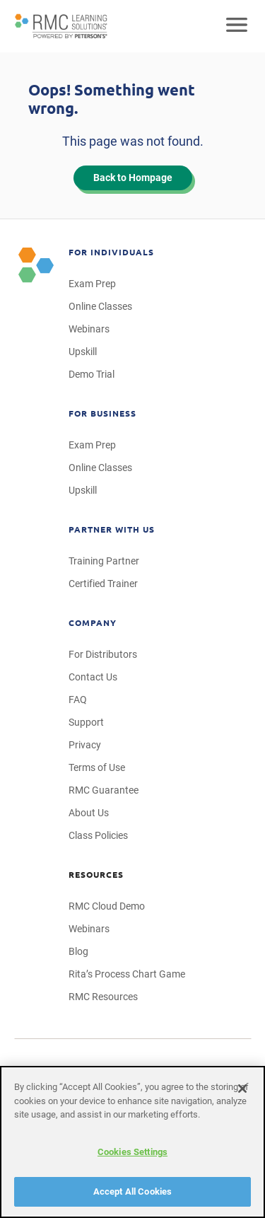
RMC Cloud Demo (107, 906)
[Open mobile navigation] (237, 26)
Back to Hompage (132, 177)
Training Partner (104, 561)
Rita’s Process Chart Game (127, 974)
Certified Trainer (103, 583)
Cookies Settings (132, 1152)
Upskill (83, 351)
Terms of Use (97, 767)
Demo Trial (91, 374)
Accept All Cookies (132, 1191)
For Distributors (103, 654)
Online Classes (100, 306)
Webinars (89, 329)
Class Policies (98, 835)
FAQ (78, 699)
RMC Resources (103, 996)
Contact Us (93, 677)
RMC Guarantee (104, 790)
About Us (89, 812)
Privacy (85, 744)
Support (86, 722)
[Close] (242, 1088)
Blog (78, 951)
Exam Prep (92, 283)
